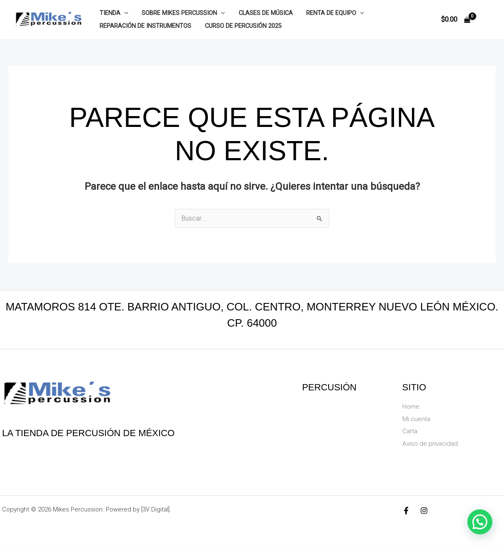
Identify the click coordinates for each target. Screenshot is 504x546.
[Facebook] (406, 511)
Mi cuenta (416, 419)
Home (411, 406)
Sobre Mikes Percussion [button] (181, 13)
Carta (410, 431)
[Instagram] (424, 511)
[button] (123, 13)
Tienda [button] (113, 13)
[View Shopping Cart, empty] (455, 19)
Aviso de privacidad (431, 443)
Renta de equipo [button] (330, 13)
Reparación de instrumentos (144, 26)
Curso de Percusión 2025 (240, 26)
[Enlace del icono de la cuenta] (485, 19)
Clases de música (262, 13)
